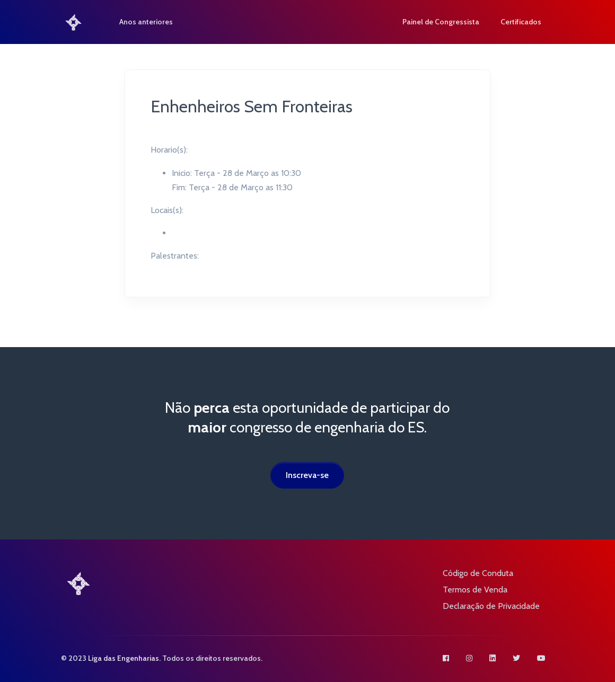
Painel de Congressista (440, 21)
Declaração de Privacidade (491, 606)
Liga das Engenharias (123, 658)
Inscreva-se (307, 475)
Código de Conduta (478, 573)
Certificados (520, 21)
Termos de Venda (475, 589)
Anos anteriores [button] (146, 21)
